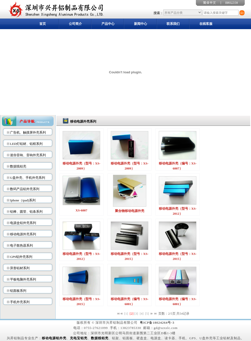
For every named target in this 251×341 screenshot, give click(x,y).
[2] (132, 313)
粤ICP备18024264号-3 (157, 322)
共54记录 (182, 313)
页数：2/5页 (167, 313)
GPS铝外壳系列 (21, 257)
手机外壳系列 (20, 302)
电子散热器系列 (21, 245)
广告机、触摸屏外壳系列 (28, 132)
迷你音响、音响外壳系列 (28, 155)
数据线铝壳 (18, 166)
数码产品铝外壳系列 (24, 189)
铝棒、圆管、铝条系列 (26, 211)
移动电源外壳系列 (23, 234)
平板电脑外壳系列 (23, 279)
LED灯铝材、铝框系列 (26, 144)
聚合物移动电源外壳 (129, 211)
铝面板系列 (18, 291)
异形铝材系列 (20, 268)
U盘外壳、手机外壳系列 (27, 178)
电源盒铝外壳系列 (23, 223)
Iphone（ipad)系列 (23, 200)
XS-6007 (81, 210)
